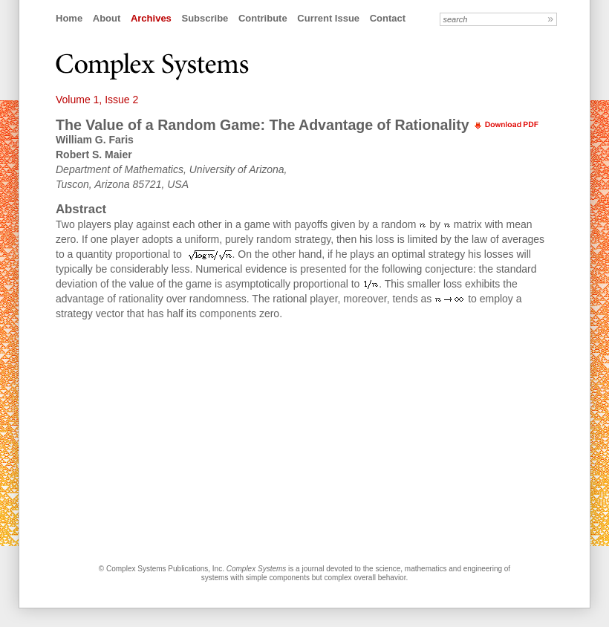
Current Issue (328, 18)
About (107, 18)
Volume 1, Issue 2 (97, 99)
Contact (388, 18)
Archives (151, 18)
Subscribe (204, 18)
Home (69, 18)
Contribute (262, 18)
